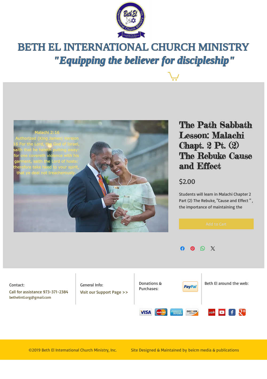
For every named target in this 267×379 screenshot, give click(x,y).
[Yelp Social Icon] (211, 312)
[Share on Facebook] (182, 248)
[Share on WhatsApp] (203, 248)
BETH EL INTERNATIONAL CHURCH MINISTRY (133, 47)
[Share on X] (213, 248)
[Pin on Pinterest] (192, 248)
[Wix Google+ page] (242, 312)
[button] (173, 76)
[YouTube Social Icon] (221, 312)
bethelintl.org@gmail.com (30, 297)
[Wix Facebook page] (232, 312)
